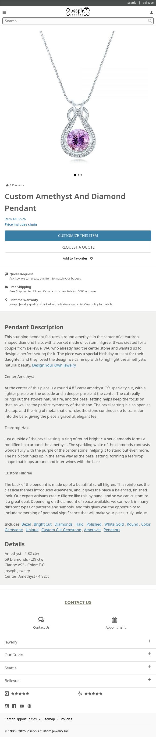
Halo (79, 524)
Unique (32, 529)
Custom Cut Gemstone (61, 529)
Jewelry (78, 642)
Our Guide (78, 654)
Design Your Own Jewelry (54, 365)
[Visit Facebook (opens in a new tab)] (15, 706)
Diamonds (64, 524)
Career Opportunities (21, 719)
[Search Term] (78, 20)
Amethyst (92, 529)
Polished (93, 524)
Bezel (26, 524)
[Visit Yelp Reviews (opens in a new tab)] (114, 693)
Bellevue (78, 680)
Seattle (78, 667)
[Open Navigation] (4, 12)
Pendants (112, 529)
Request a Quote (78, 247)
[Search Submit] (150, 20)
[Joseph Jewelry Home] (7, 185)
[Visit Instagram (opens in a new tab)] (8, 706)
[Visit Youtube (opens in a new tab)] (23, 706)
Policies (66, 719)
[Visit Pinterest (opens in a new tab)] (30, 706)
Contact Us (78, 602)
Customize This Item (78, 235)
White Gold (114, 524)
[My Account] (151, 12)
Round (132, 524)
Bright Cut (43, 524)
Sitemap (49, 719)
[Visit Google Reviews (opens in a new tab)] (41, 693)
